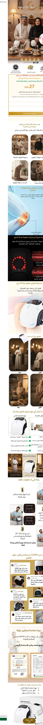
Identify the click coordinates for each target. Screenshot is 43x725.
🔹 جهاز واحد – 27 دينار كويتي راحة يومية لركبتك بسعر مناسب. (24, 94)
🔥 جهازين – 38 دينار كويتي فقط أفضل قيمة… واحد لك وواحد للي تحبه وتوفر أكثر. (20, 96)
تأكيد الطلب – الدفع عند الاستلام (21, 113)
